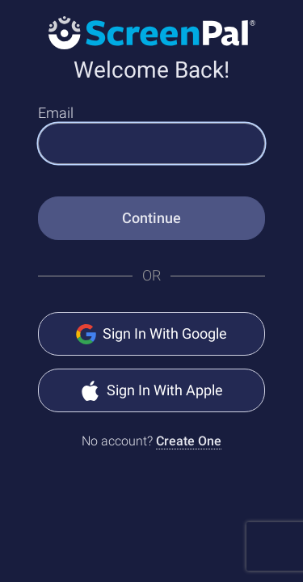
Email (56, 112)
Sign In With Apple (151, 391)
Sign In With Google (151, 334)
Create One (188, 441)
